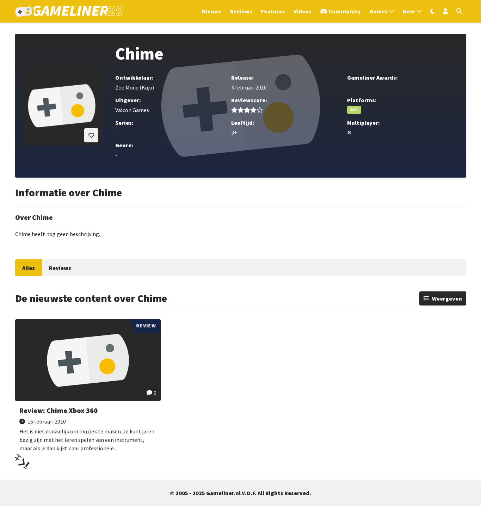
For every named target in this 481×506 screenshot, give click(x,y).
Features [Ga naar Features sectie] (273, 11)
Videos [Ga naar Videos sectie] (303, 11)
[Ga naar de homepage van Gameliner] (69, 11)
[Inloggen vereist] (91, 135)
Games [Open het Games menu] (378, 11)
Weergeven (447, 298)
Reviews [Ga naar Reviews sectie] (241, 11)
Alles (28, 267)
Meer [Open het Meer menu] (408, 11)
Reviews (60, 267)
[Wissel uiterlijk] (432, 11)
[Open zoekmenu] (459, 11)
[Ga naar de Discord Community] (340, 11)
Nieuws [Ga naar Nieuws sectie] (212, 11)
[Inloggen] (445, 11)
